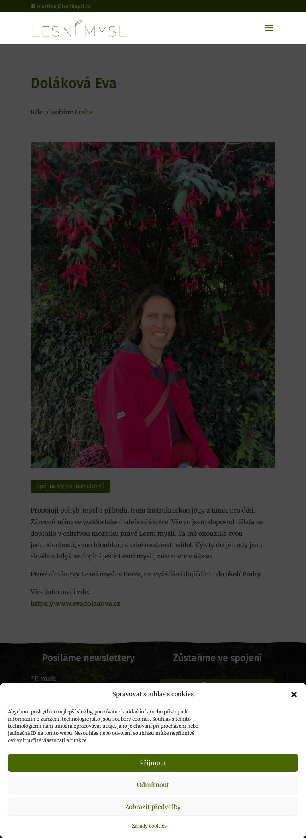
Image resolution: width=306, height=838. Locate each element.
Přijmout (153, 763)
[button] (294, 695)
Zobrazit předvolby (153, 807)
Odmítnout (153, 785)
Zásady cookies (149, 826)
